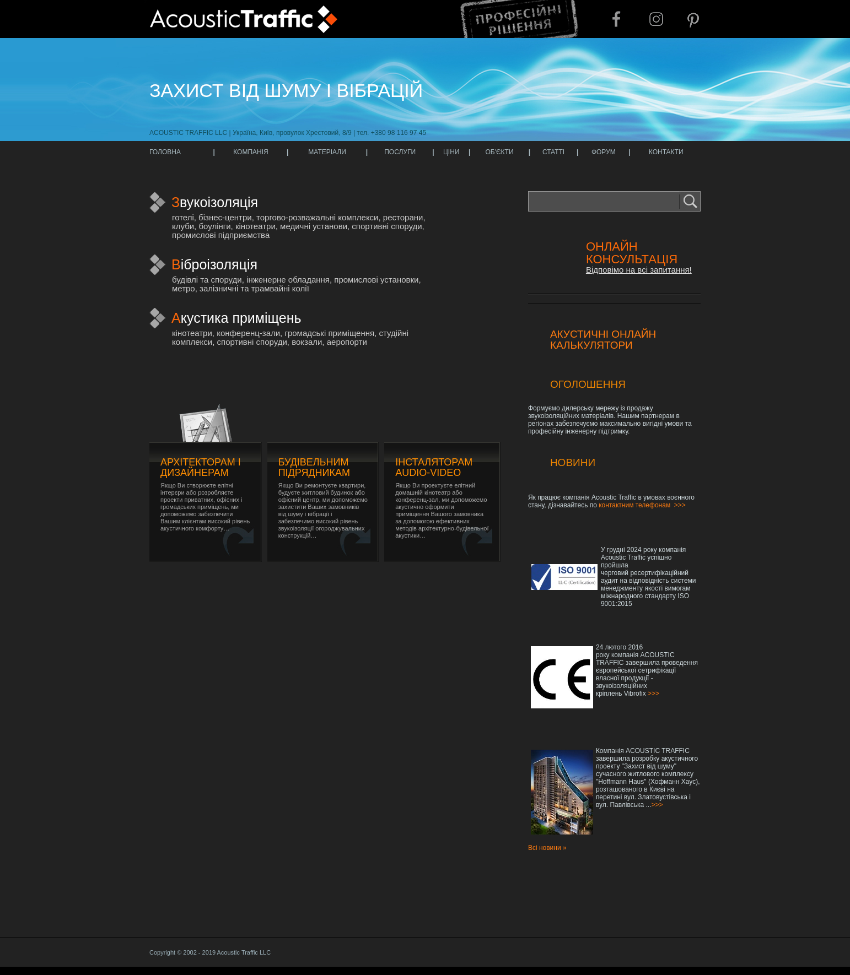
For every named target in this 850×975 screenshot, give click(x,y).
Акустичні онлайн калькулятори (603, 339)
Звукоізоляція (214, 202)
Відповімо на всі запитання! (639, 269)
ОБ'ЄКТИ (499, 152)
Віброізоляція (214, 264)
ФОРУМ (603, 152)
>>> (680, 505)
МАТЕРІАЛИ (327, 152)
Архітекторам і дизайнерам (200, 467)
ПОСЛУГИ (400, 152)
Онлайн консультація (631, 253)
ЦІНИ (451, 152)
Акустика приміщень (236, 318)
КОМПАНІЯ (250, 152)
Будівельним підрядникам (314, 467)
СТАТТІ (553, 152)
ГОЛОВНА (165, 152)
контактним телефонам (634, 505)
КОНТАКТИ (666, 152)
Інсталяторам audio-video (433, 467)
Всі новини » (547, 848)
